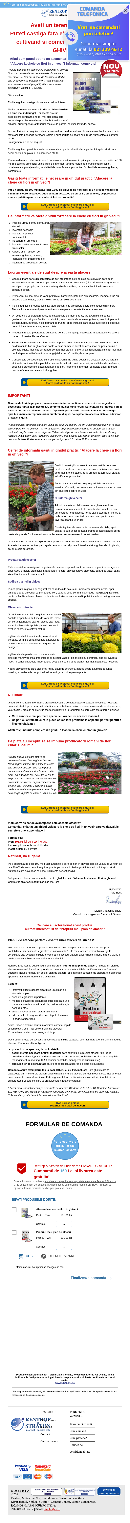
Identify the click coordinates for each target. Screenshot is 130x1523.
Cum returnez (49, 1441)
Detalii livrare (58, 1256)
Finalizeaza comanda (92, 1278)
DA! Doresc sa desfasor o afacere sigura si (67, 204)
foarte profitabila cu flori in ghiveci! (67, 207)
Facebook (46, 1427)
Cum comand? (78, 1431)
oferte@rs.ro (52, 1509)
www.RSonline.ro (65, 1383)
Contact (45, 1434)
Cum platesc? (78, 1438)
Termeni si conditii (81, 1424)
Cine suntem (48, 1420)
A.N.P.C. (24, 1491)
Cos (25, 1256)
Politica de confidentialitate (80, 1448)
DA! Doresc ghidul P (64, 1104)
